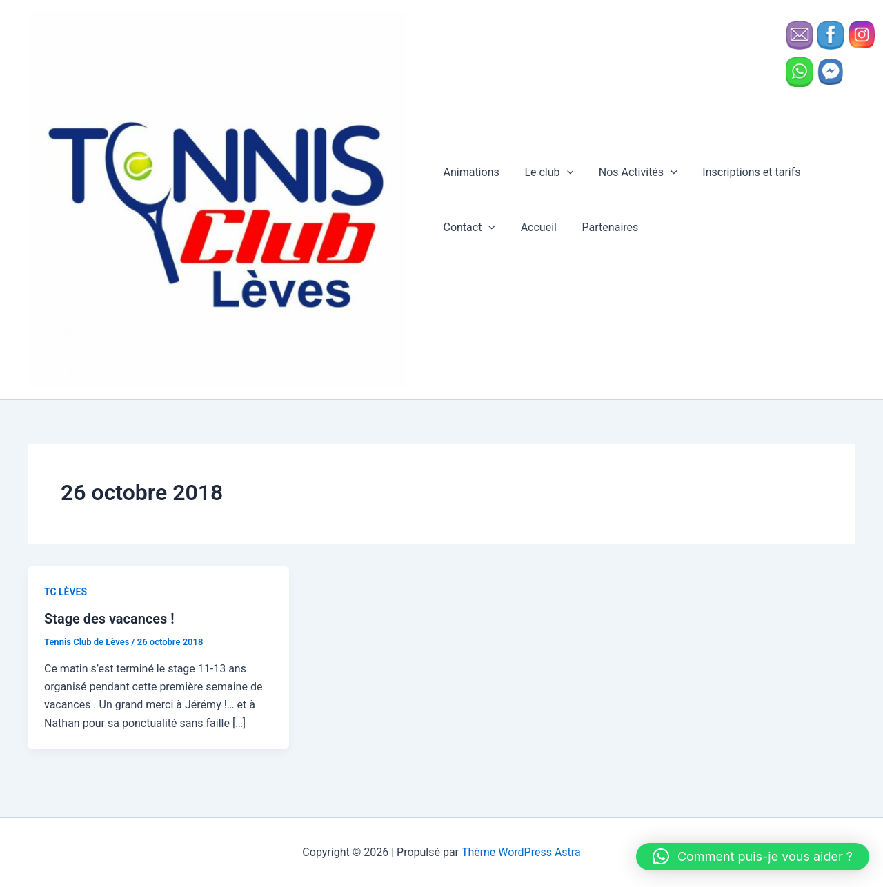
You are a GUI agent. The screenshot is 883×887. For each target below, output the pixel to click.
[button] (564, 173)
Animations (471, 172)
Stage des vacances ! (109, 620)
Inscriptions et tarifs (742, 172)
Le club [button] (546, 173)
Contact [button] (469, 228)
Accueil (535, 228)
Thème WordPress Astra (521, 852)
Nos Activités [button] (631, 173)
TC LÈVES (65, 593)
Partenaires (603, 228)
